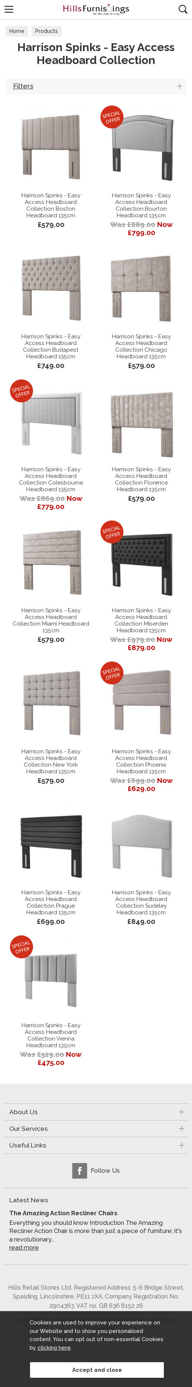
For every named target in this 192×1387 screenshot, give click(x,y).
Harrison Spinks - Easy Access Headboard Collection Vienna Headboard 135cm (50, 1035)
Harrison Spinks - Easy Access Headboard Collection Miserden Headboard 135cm (141, 620)
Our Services (28, 1128)
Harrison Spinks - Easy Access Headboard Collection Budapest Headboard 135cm (50, 346)
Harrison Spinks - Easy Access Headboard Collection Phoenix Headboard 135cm (141, 761)
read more (24, 1247)
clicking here (54, 1347)
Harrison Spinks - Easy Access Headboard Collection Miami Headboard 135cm (51, 620)
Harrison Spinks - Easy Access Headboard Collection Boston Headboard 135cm (50, 205)
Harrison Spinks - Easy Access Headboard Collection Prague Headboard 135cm (50, 902)
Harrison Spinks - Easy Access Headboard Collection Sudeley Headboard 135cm (141, 902)
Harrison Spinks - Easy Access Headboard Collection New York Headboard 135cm (50, 761)
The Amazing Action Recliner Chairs (63, 1213)
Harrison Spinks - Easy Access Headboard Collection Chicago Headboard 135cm (141, 346)
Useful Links (27, 1145)
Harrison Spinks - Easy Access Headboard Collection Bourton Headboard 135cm (141, 205)
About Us (23, 1112)
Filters (23, 86)
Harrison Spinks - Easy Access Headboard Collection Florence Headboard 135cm (141, 479)
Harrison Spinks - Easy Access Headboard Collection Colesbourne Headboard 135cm (51, 479)
